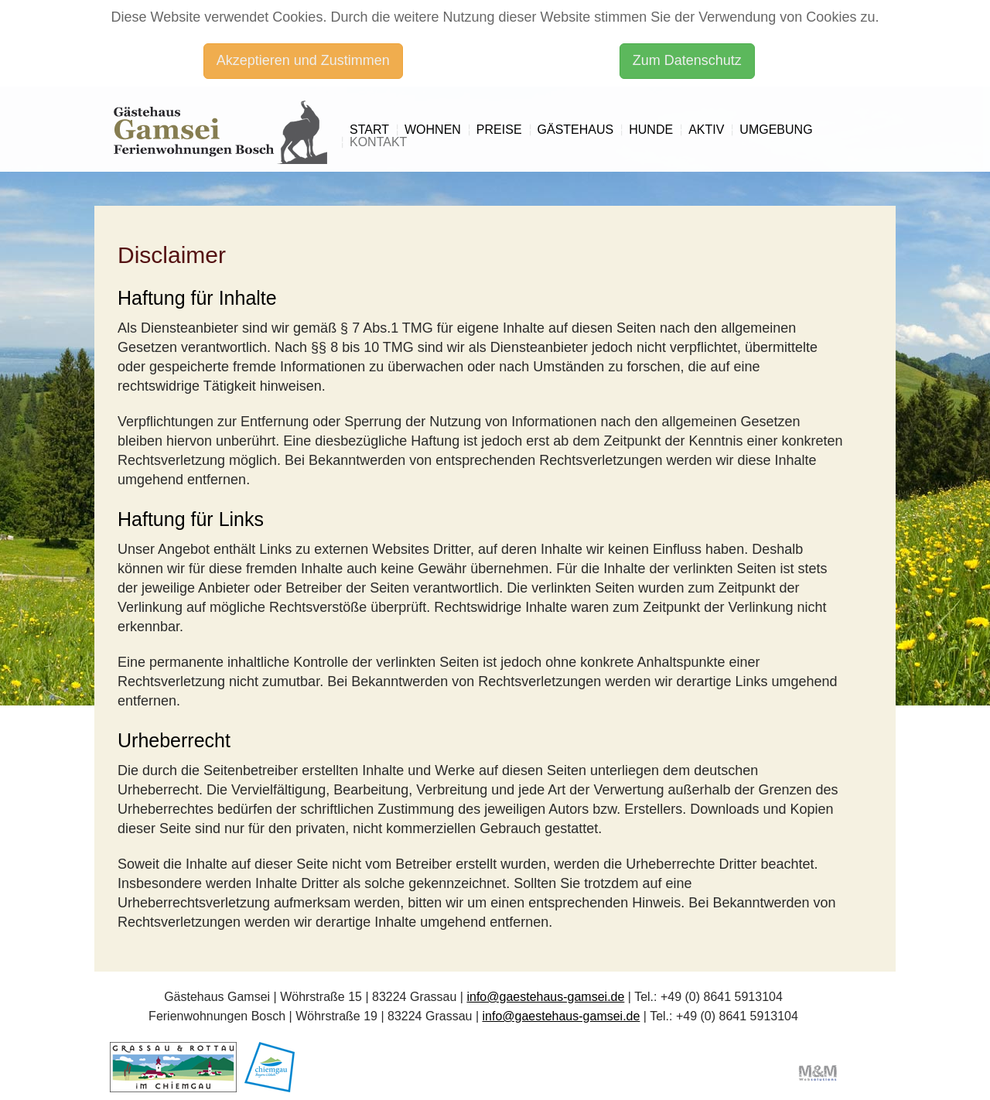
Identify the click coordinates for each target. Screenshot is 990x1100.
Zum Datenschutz (687, 60)
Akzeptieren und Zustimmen (303, 60)
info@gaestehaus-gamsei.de (545, 996)
